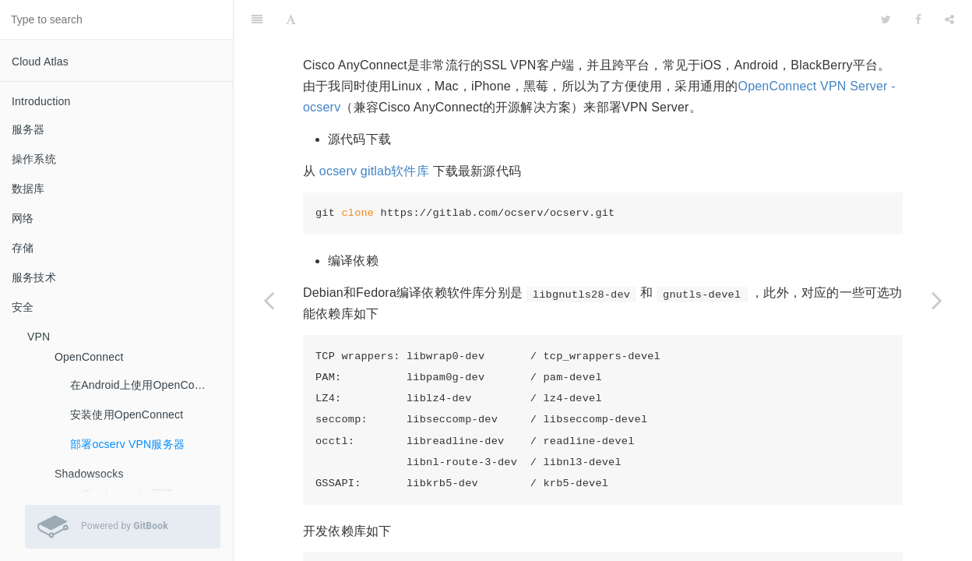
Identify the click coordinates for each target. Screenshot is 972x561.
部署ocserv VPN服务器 (127, 444)
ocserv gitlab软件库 (374, 132)
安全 (22, 307)
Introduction (41, 101)
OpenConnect (89, 357)
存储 (22, 248)
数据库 (28, 188)
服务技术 (34, 277)
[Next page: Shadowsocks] (937, 300)
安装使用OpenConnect (126, 414)
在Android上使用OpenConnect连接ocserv (145, 385)
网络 (22, 218)
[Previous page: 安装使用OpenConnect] (269, 300)
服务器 (28, 129)
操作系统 (34, 159)
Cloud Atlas (40, 61)
